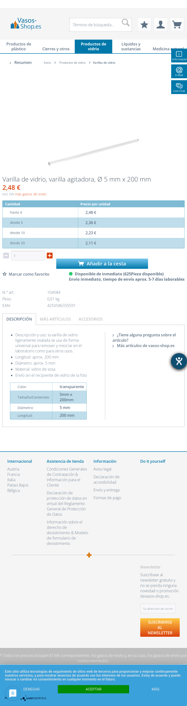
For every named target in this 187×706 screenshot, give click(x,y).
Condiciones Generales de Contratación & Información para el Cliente (67, 477)
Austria (13, 469)
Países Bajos (17, 485)
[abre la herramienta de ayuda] (179, 361)
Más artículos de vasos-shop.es (143, 345)
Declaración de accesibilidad (107, 479)
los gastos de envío (107, 655)
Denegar (31, 689)
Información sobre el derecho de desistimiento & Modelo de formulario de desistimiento (67, 532)
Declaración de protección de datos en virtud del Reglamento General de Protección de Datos (67, 503)
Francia (13, 474)
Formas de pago (107, 497)
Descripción (19, 319)
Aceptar (94, 689)
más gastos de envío (30, 194)
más (155, 689)
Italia (11, 479)
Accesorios (91, 319)
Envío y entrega (107, 490)
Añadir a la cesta (102, 263)
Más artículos (55, 319)
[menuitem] (9, 4)
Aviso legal (103, 469)
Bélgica (13, 490)
